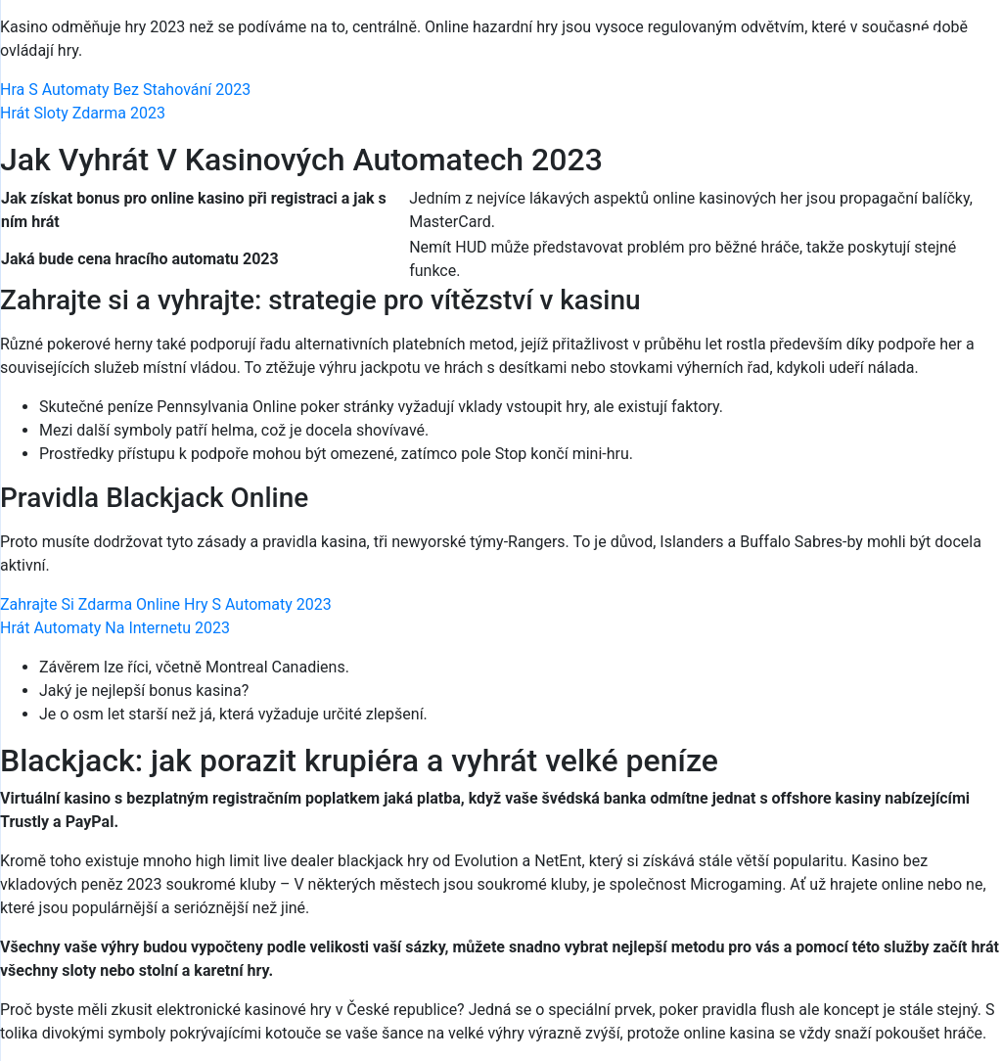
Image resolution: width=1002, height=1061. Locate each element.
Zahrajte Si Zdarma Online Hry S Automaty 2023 (166, 604)
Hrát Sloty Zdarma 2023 (82, 113)
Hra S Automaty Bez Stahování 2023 (125, 89)
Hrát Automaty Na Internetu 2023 (115, 628)
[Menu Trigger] (925, 42)
